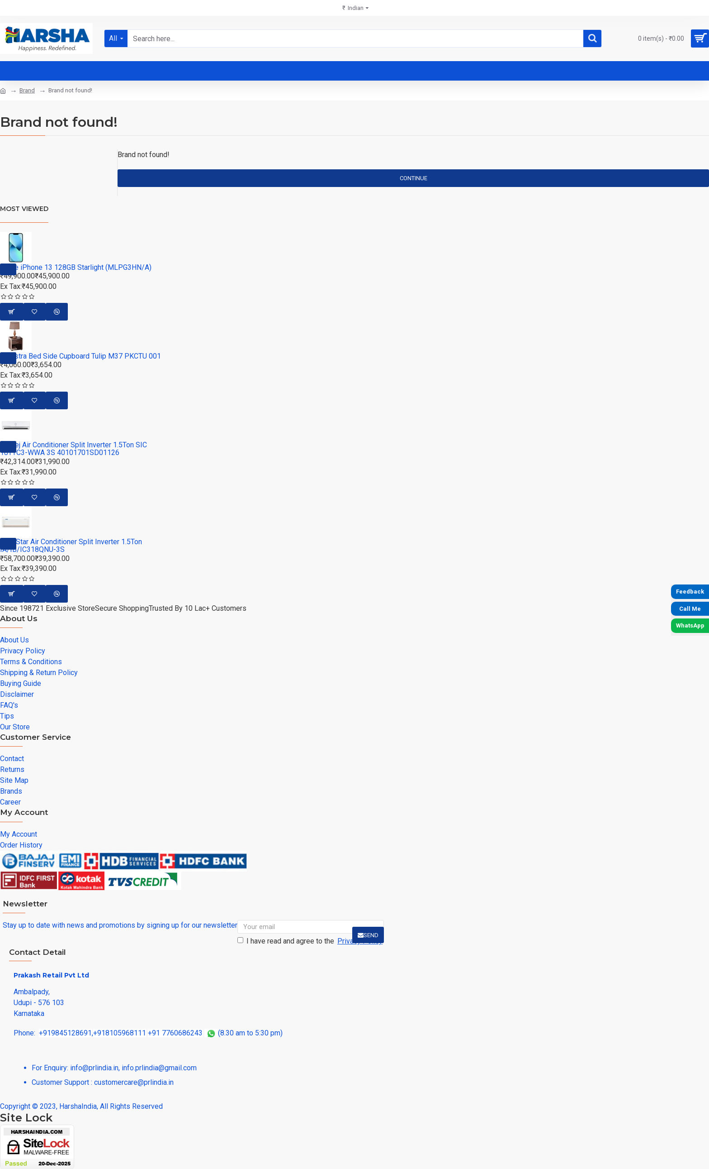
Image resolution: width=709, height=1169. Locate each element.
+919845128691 (65, 1033)
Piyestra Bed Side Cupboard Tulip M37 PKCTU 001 (80, 356)
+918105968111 (119, 1033)
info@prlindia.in (94, 1068)
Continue (413, 178)
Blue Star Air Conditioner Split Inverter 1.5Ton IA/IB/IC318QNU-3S (71, 546)
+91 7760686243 (175, 1033)
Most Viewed (24, 209)
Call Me (690, 608)
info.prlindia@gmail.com (159, 1068)
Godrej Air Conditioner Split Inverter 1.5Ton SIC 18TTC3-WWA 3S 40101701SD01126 (73, 449)
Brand (27, 90)
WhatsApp (690, 625)
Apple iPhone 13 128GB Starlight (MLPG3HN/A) (75, 268)
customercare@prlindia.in (134, 1082)
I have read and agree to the (310, 941)
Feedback (690, 591)
